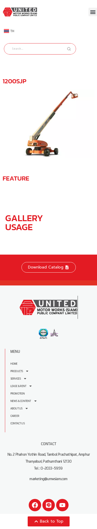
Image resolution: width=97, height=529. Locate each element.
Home (14, 363)
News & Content (23, 401)
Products (19, 371)
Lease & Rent (21, 386)
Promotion (17, 393)
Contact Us (17, 423)
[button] (92, 12)
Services (18, 378)
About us (19, 408)
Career (14, 416)
